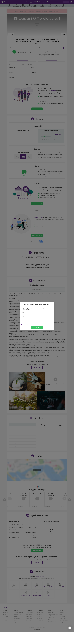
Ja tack (37, 327)
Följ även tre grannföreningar (28, 324)
